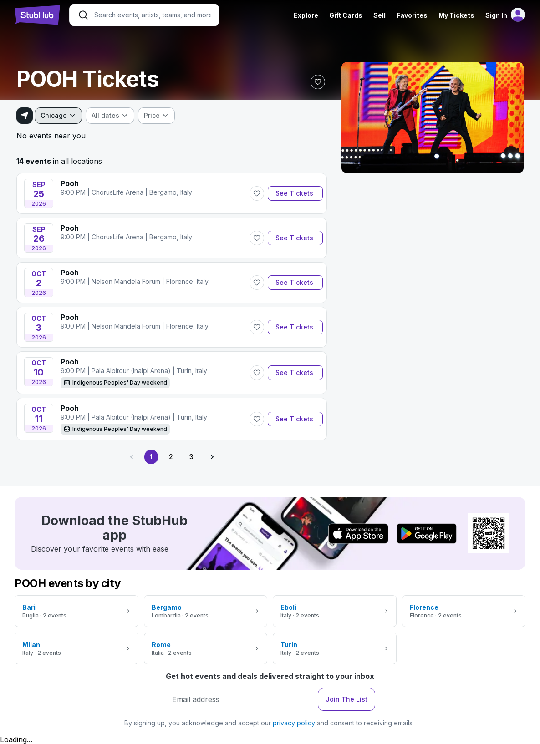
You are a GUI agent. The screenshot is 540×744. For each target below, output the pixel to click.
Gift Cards (345, 15)
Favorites (412, 15)
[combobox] (58, 115)
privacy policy (294, 723)
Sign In (496, 15)
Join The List (346, 699)
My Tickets (456, 15)
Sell (379, 15)
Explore (306, 15)
